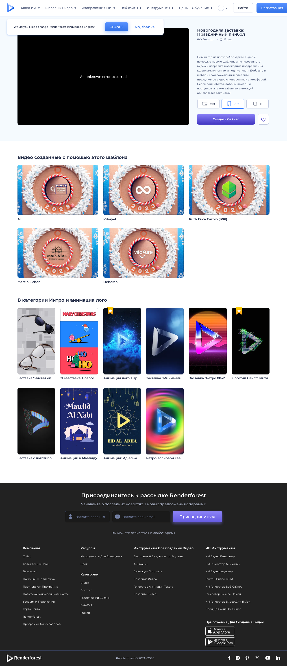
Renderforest (32, 616)
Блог (83, 564)
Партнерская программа (40, 586)
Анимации (141, 564)
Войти (243, 8)
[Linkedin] (278, 658)
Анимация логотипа (148, 571)
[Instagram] (238, 658)
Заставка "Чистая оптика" (38, 378)
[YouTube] (267, 658)
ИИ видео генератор (220, 556)
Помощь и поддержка (39, 579)
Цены (183, 8)
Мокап (85, 612)
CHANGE (117, 27)
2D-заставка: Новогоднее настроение (92, 378)
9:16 (232, 103)
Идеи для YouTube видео (223, 609)
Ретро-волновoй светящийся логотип (178, 458)
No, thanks (144, 27)
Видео (84, 582)
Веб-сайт (87, 605)
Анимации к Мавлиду (78, 458)
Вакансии (30, 571)
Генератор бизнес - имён (223, 594)
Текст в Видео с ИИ (219, 579)
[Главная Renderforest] (10, 8)
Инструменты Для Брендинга (101, 556)
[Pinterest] (247, 658)
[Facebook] (229, 658)
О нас (27, 556)
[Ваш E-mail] (141, 516)
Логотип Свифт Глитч (250, 378)
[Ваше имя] (87, 516)
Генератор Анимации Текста (153, 586)
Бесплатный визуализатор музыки (158, 556)
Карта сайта (31, 609)
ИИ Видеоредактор (219, 571)
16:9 (208, 103)
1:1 (257, 103)
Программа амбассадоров (42, 624)
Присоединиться (197, 516)
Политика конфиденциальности (46, 594)
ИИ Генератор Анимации (222, 564)
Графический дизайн (95, 597)
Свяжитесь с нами (36, 564)
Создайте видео (145, 594)
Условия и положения (39, 601)
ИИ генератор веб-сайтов (223, 586)
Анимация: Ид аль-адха (123, 458)
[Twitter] (257, 658)
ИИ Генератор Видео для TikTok (227, 601)
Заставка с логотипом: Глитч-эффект (48, 458)
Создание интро (145, 579)
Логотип (86, 590)
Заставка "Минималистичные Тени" (176, 378)
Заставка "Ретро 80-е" (207, 378)
